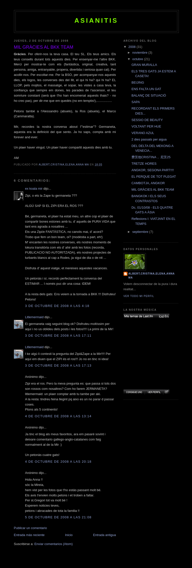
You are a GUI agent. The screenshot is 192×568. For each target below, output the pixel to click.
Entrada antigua (104, 535)
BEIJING (137, 82)
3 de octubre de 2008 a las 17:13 (58, 365)
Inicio (68, 535)
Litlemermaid (34, 317)
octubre (138, 59)
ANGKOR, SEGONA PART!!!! (152, 170)
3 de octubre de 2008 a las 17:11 (58, 335)
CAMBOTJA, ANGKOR (148, 183)
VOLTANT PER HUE (146, 126)
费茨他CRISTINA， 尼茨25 (151, 157)
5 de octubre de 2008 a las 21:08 (58, 517)
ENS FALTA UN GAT (146, 89)
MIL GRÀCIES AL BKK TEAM (152, 189)
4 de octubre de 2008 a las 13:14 (58, 416)
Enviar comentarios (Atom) (53, 544)
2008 (132, 47)
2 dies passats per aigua (149, 139)
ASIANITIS (96, 20)
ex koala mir (34, 188)
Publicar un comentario (30, 528)
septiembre (140, 232)
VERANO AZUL (142, 133)
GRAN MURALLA (144, 65)
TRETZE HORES (143, 163)
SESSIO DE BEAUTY (147, 120)
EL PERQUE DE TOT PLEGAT (153, 176)
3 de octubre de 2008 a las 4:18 (57, 306)
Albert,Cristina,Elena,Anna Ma (151, 275)
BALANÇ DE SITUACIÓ (148, 95)
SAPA (135, 102)
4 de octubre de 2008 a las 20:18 (58, 461)
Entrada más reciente (29, 535)
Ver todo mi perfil (139, 296)
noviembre (140, 52)
